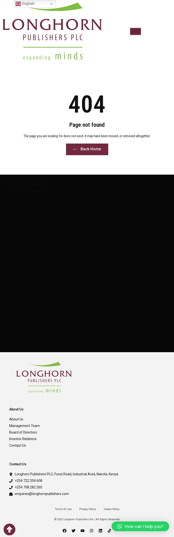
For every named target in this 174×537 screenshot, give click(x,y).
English (24, 4)
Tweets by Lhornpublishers (27, 184)
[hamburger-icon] (135, 31)
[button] (140, 526)
